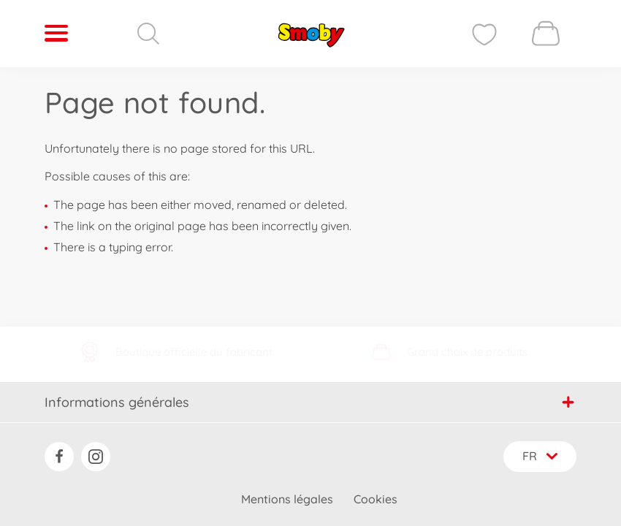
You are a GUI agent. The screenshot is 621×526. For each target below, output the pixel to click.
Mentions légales (287, 499)
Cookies (375, 499)
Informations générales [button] (309, 401)
